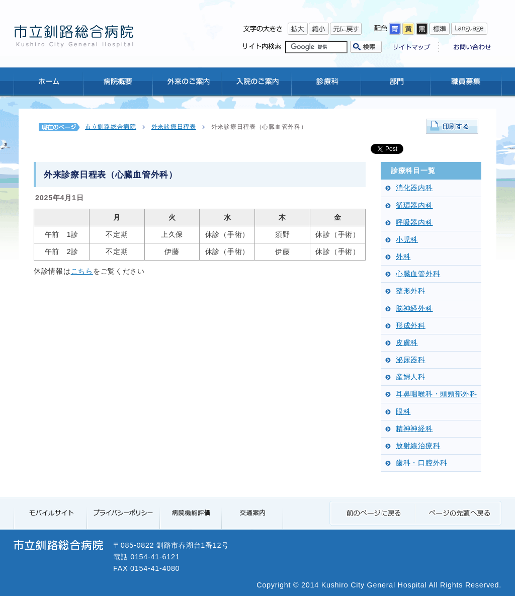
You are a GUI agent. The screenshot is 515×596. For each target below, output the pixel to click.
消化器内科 (414, 188)
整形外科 (410, 291)
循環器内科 (414, 205)
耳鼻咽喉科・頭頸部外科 (436, 394)
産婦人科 (410, 377)
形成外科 (410, 325)
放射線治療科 (418, 446)
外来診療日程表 (173, 127)
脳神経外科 (414, 308)
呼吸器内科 (414, 222)
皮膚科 (407, 343)
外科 (403, 257)
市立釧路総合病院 (110, 127)
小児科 (407, 239)
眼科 (403, 411)
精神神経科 (414, 429)
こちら (82, 271)
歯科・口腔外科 (422, 463)
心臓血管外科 (418, 274)
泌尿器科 (410, 360)
